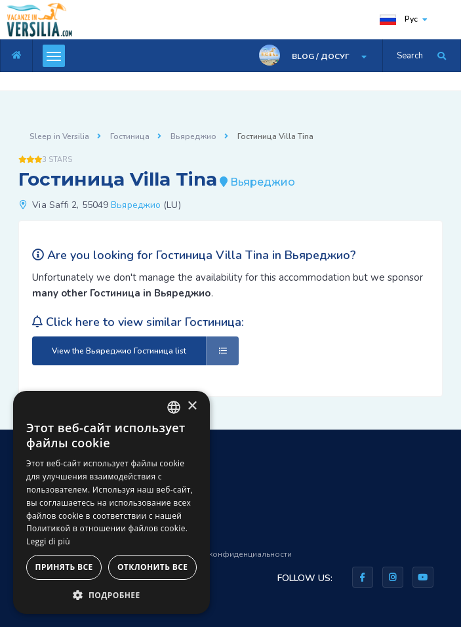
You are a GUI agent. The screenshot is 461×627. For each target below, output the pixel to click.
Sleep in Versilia (59, 136)
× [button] (192, 406)
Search (410, 56)
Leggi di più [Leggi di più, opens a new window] (48, 541)
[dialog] (111, 502)
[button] (111, 594)
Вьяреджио (193, 136)
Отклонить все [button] (152, 567)
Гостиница (130, 136)
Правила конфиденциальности (232, 554)
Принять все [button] (64, 567)
